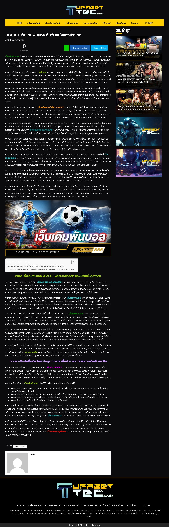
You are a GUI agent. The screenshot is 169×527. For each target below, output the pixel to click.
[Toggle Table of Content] (72, 262)
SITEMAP (149, 23)
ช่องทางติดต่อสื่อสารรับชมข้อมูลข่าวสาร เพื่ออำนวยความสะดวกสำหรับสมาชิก (43, 269)
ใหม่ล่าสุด (123, 30)
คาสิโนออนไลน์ (71, 23)
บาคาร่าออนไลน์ (90, 23)
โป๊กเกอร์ (107, 23)
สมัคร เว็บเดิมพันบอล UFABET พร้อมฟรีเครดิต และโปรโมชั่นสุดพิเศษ (37, 265)
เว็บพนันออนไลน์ (52, 23)
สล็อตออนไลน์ (33, 23)
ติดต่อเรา (135, 23)
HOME (19, 23)
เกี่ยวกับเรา (121, 23)
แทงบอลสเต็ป (20, 446)
